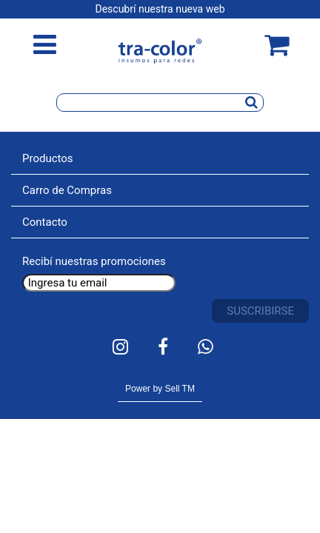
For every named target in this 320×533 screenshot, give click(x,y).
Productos (47, 158)
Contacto (44, 222)
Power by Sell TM (160, 388)
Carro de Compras (67, 190)
